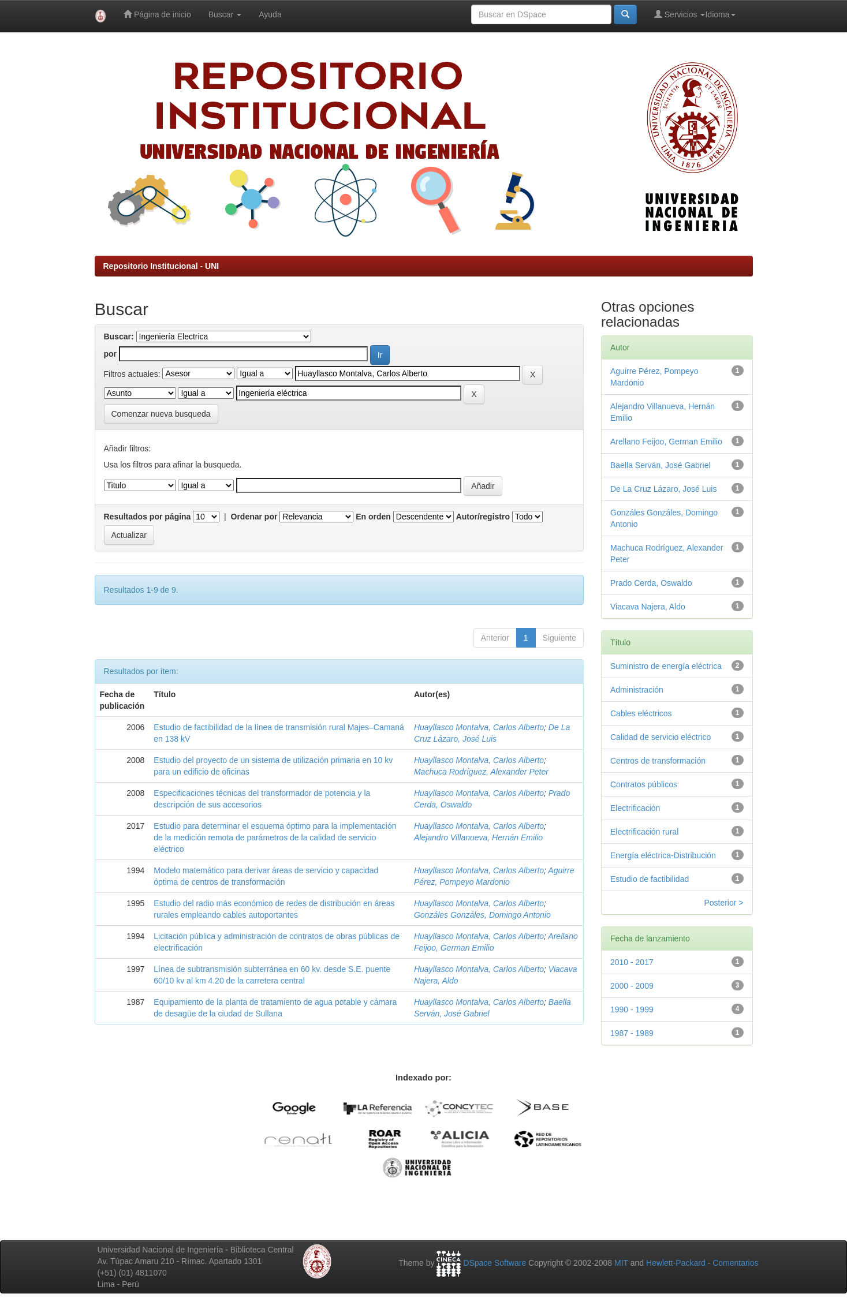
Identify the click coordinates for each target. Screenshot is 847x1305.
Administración (636, 689)
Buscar (224, 14)
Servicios (680, 14)
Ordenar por (254, 516)
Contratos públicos (643, 784)
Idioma (720, 14)
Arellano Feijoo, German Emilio (666, 441)
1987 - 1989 (632, 1033)
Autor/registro (483, 516)
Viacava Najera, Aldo (647, 606)
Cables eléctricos (641, 713)
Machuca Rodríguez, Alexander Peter (481, 771)
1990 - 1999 (632, 1009)
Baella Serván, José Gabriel (660, 465)
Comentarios (735, 1263)
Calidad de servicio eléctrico (660, 737)
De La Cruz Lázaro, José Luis (663, 488)
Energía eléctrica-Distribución (663, 855)
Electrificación (635, 808)
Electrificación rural (644, 831)
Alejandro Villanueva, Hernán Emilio (478, 837)
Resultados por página (147, 516)
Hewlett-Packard (676, 1263)
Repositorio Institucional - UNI (161, 266)
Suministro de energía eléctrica (666, 666)
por (110, 353)
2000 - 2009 (632, 985)
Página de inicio (157, 14)
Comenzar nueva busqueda (161, 413)
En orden (373, 516)
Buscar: (119, 336)
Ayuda (270, 14)
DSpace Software (494, 1263)
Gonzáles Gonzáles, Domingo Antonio (482, 914)
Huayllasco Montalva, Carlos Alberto (479, 727)
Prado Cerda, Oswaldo (651, 583)
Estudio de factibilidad (649, 879)
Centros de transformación (658, 760)
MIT (621, 1263)
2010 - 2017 (632, 962)
